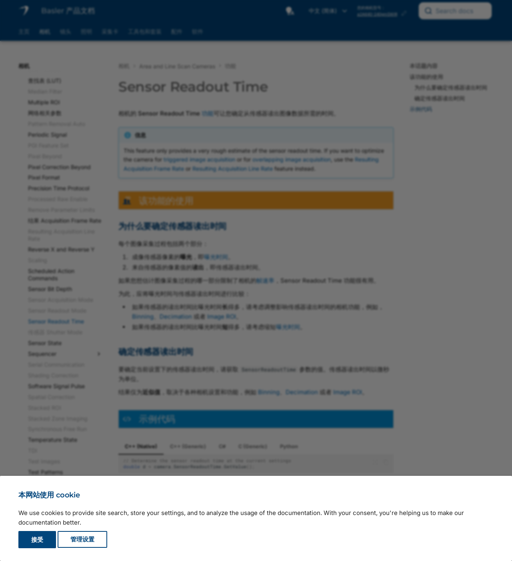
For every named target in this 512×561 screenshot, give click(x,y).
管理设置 (82, 539)
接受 (37, 539)
